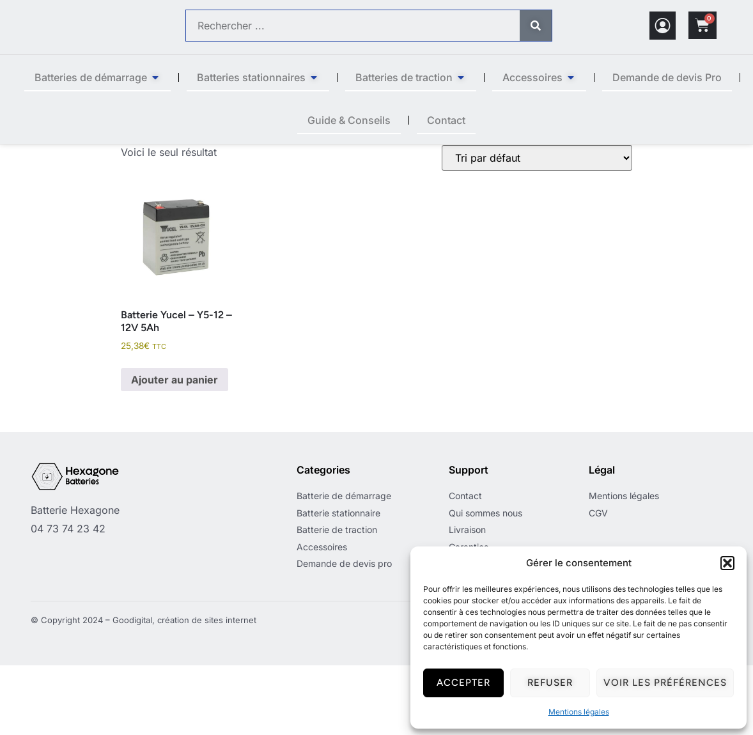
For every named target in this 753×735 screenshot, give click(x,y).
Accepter (463, 682)
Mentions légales (578, 711)
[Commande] (537, 227)
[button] (727, 563)
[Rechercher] (536, 25)
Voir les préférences (665, 682)
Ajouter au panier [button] (174, 449)
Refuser (550, 682)
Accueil (137, 151)
